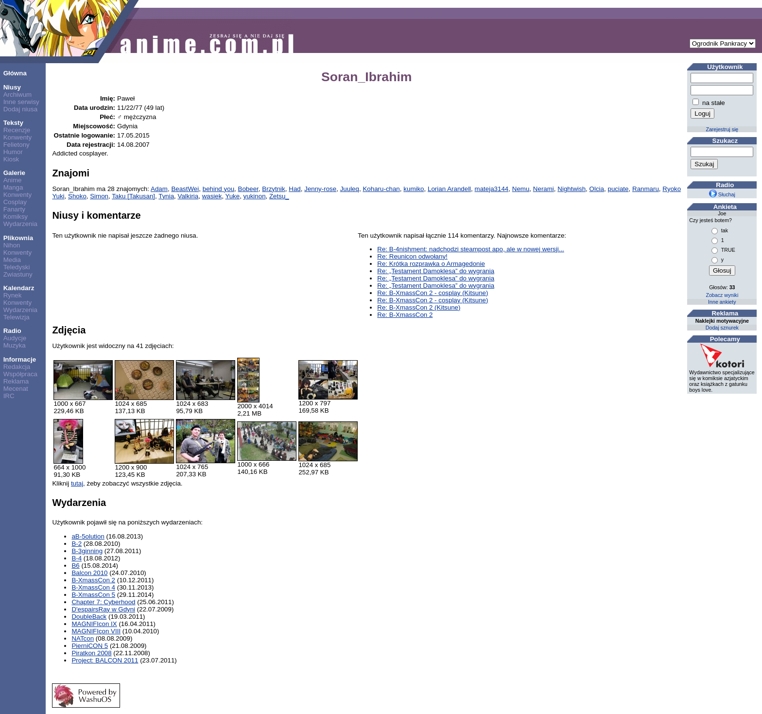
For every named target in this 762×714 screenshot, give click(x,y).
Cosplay (15, 202)
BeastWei (185, 188)
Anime (12, 180)
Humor (13, 152)
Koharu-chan (381, 188)
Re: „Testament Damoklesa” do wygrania (435, 271)
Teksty (13, 122)
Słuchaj (722, 194)
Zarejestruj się (722, 129)
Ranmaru (645, 188)
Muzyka (14, 345)
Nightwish (571, 188)
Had (294, 188)
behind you (218, 188)
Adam (159, 188)
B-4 (76, 558)
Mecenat (15, 388)
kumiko (413, 188)
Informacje (19, 359)
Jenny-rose (320, 188)
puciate (618, 188)
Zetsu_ (279, 196)
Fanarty (14, 209)
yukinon (254, 196)
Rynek (12, 295)
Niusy (12, 87)
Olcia (596, 188)
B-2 (76, 543)
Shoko (77, 196)
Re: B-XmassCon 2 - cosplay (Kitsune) (432, 292)
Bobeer (248, 188)
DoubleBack (88, 616)
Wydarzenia (20, 223)
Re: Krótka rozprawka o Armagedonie (431, 263)
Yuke (232, 196)
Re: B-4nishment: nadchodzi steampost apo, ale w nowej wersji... (470, 249)
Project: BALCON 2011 (104, 660)
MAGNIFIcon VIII (96, 631)
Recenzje (17, 130)
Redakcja (17, 366)
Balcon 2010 (89, 572)
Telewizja (16, 317)
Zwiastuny (18, 274)
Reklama (16, 381)
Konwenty (17, 137)
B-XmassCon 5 (93, 594)
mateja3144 (492, 188)
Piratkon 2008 (91, 653)
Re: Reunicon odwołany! (412, 256)
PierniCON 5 (89, 645)
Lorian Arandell (449, 188)
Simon (99, 196)
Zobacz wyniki (722, 295)
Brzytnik (273, 188)
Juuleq (349, 188)
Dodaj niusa (20, 109)
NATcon (82, 638)
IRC (9, 396)
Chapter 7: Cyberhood (103, 602)
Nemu (521, 188)
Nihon (11, 245)
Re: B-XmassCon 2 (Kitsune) (418, 307)
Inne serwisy (21, 101)
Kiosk (11, 159)
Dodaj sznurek (722, 328)
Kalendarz (19, 288)
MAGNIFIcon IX (94, 623)
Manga (13, 187)
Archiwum (17, 94)
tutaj (77, 483)
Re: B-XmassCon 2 (405, 314)
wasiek (212, 196)
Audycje (14, 338)
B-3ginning (87, 551)
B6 (75, 565)
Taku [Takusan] (133, 196)
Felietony (16, 144)
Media (12, 259)
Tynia (166, 196)
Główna (15, 73)
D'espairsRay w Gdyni (103, 609)
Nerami (543, 188)
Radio (12, 330)
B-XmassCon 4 (93, 587)
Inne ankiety (722, 302)
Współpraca (20, 374)
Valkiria (188, 196)
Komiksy (15, 216)
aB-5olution (87, 536)
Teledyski (16, 267)
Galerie (14, 172)
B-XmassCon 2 (93, 580)
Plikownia (18, 238)
